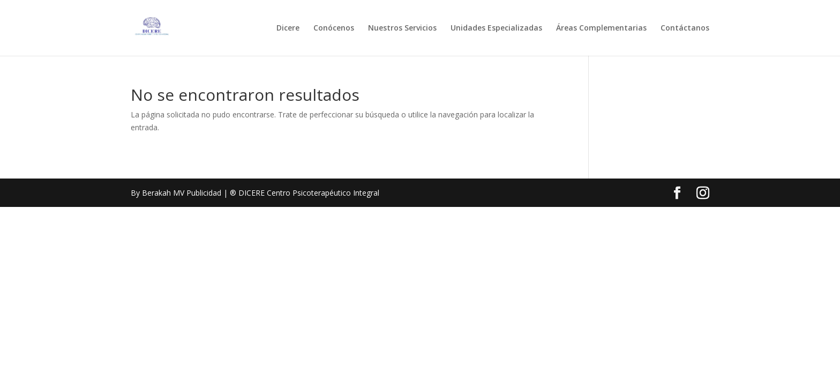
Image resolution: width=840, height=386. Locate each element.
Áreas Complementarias (601, 28)
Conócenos (333, 28)
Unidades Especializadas (496, 28)
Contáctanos (685, 28)
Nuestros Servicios (402, 28)
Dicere (287, 28)
